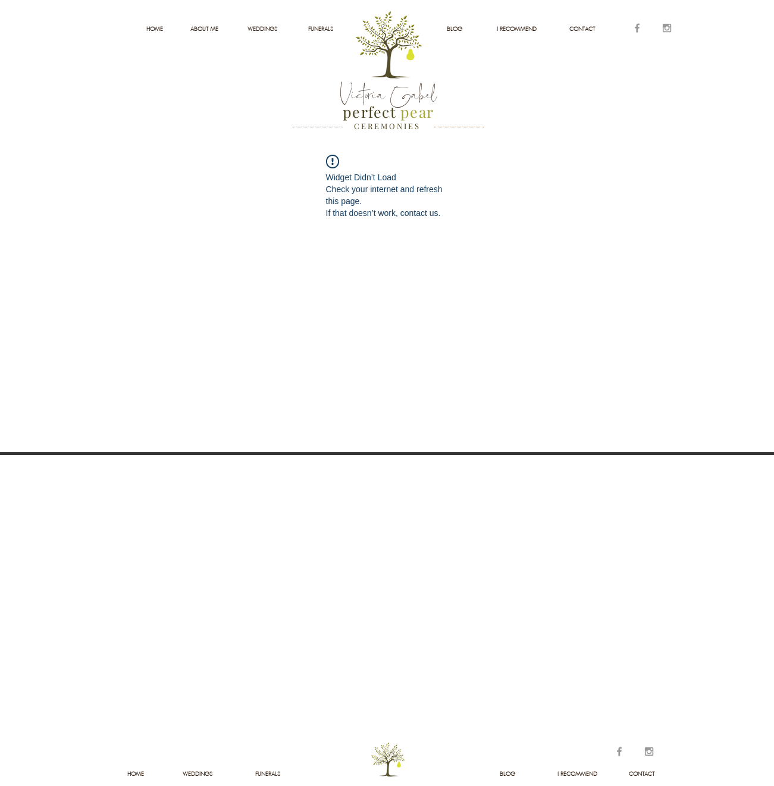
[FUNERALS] (321, 29)
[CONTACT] (582, 29)
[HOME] (155, 29)
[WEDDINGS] (262, 29)
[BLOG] (454, 29)
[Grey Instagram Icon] (667, 28)
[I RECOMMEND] (516, 29)
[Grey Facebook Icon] (637, 28)
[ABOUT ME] (204, 29)
